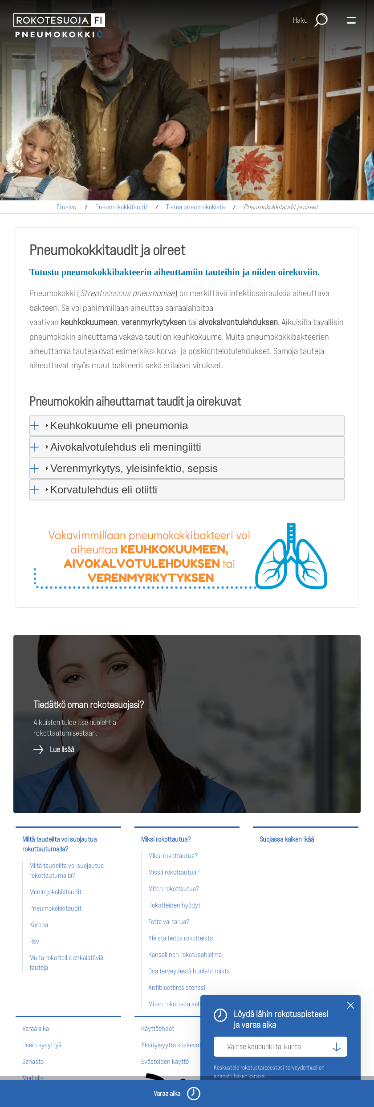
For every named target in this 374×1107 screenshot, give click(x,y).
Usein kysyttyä (41, 1045)
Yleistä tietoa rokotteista (180, 938)
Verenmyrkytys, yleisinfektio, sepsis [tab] (130, 468)
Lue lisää (62, 749)
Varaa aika (35, 1028)
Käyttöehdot (157, 1028)
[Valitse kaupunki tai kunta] (280, 1047)
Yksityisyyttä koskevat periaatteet (186, 1045)
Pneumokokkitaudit (121, 207)
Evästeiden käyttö (165, 1061)
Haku (300, 20)
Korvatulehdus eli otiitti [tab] (100, 490)
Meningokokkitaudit (55, 891)
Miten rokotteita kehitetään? (185, 1004)
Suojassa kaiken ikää (287, 839)
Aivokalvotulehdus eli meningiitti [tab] (122, 447)
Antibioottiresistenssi (176, 987)
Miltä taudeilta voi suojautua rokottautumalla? (59, 844)
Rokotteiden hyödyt (174, 905)
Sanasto (33, 1061)
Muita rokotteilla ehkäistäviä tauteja (66, 962)
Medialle (33, 1078)
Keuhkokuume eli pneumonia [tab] (115, 425)
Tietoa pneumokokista (195, 207)
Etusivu (67, 207)
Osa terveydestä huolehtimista (189, 971)
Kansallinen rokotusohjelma (185, 954)
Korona (38, 924)
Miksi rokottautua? (166, 839)
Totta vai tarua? (168, 921)
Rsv (34, 941)
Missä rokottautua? (173, 872)
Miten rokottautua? (173, 888)
